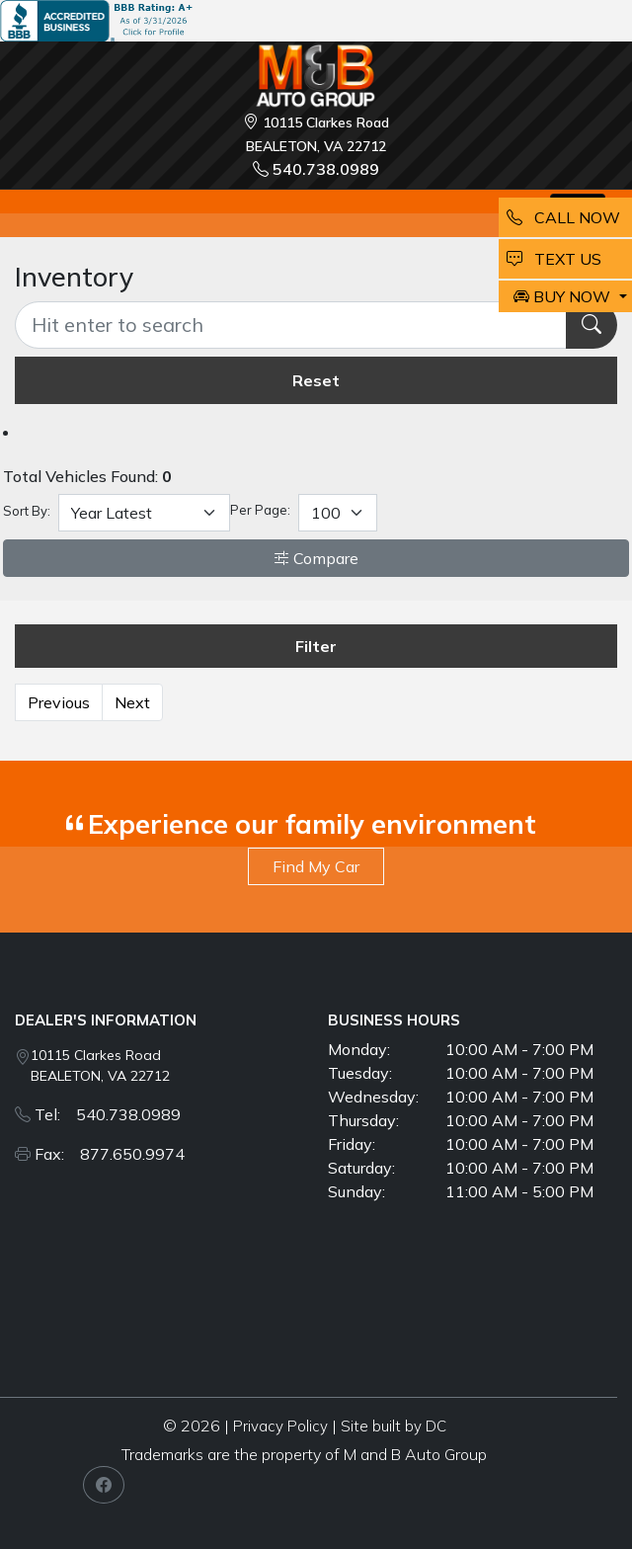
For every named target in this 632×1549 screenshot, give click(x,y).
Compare (316, 558)
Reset (316, 380)
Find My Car (316, 866)
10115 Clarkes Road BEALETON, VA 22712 (100, 1065)
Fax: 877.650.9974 (110, 1154)
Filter (316, 646)
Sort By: (26, 511)
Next (132, 702)
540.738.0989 (316, 169)
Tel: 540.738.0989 (108, 1114)
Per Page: (260, 510)
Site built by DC (393, 1426)
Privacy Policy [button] (280, 1426)
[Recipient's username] (291, 325)
